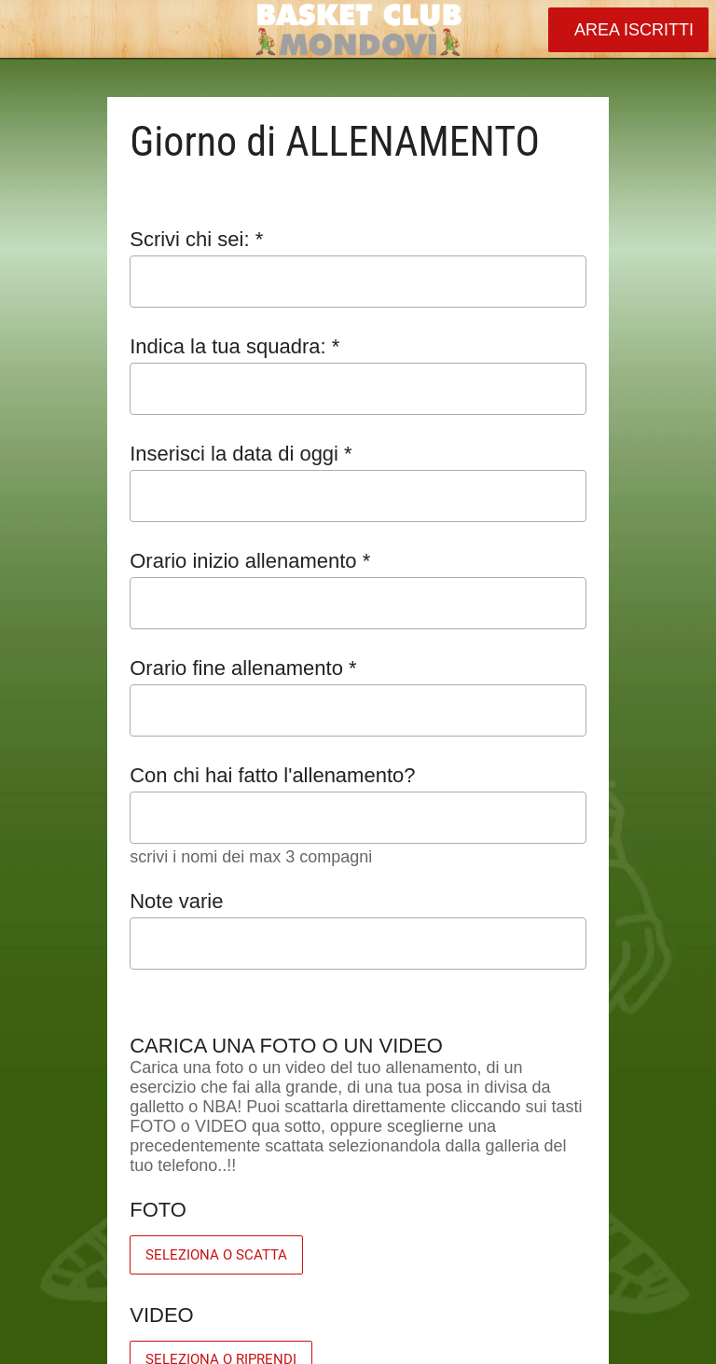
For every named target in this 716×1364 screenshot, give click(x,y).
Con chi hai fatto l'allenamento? (272, 775)
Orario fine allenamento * (243, 668)
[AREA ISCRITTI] (628, 29)
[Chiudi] (30, 30)
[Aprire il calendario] (560, 496)
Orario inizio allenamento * (250, 560)
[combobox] (341, 389)
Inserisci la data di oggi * (240, 453)
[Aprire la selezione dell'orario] (560, 605)
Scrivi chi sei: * (196, 239)
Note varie (176, 901)
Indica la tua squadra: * (234, 346)
